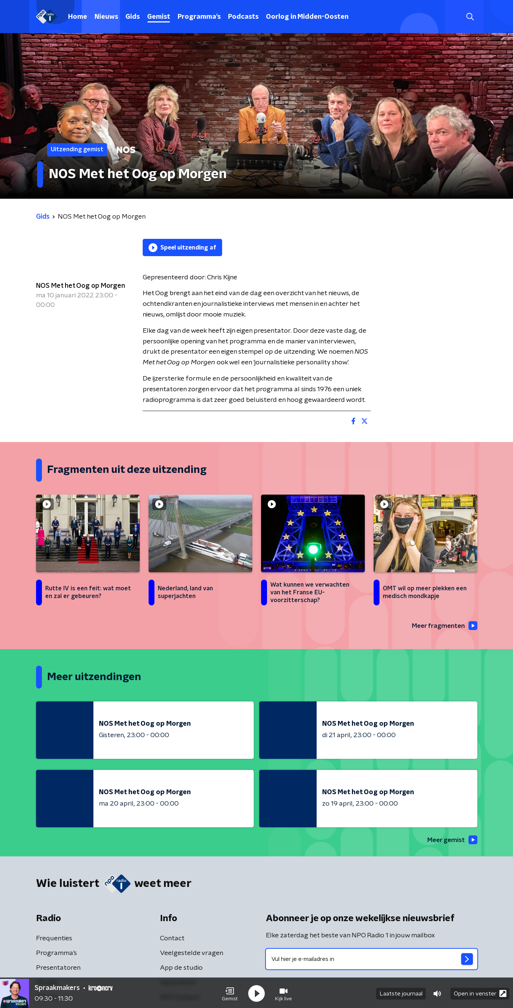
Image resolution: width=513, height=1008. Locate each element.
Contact (172, 939)
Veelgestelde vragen (191, 954)
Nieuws (106, 17)
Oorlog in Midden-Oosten (307, 17)
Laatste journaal (401, 992)
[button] (230, 992)
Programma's (199, 17)
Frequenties (54, 939)
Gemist (158, 17)
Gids (132, 17)
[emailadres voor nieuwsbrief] (371, 959)
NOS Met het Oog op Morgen (80, 286)
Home (77, 17)
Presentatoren (58, 968)
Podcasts (243, 17)
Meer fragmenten (443, 626)
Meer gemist (451, 840)
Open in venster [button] (480, 992)
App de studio (181, 968)
